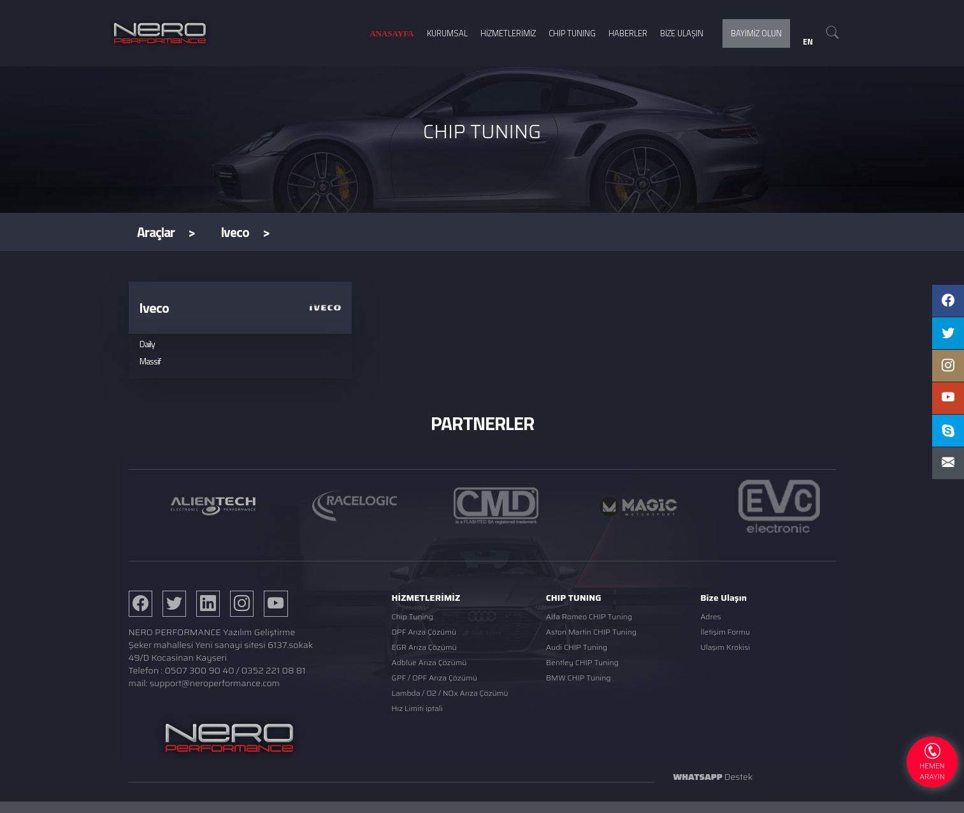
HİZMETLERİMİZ (508, 33)
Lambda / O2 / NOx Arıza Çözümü (450, 693)
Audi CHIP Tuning (576, 647)
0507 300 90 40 (199, 670)
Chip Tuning (412, 616)
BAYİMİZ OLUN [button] (756, 33)
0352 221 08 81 (273, 670)
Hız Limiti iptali (417, 708)
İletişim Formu (725, 632)
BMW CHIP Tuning (578, 678)
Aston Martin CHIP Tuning (591, 632)
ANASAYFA (392, 33)
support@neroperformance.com (215, 683)
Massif (150, 361)
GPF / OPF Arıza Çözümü (434, 678)
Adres (710, 616)
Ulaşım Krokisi (725, 647)
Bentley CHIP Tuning (582, 662)
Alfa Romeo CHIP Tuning (589, 616)
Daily (147, 343)
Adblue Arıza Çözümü (429, 662)
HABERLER (627, 33)
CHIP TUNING (572, 33)
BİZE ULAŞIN (681, 33)
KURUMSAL (447, 33)
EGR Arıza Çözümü (424, 647)
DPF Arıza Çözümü (424, 632)
